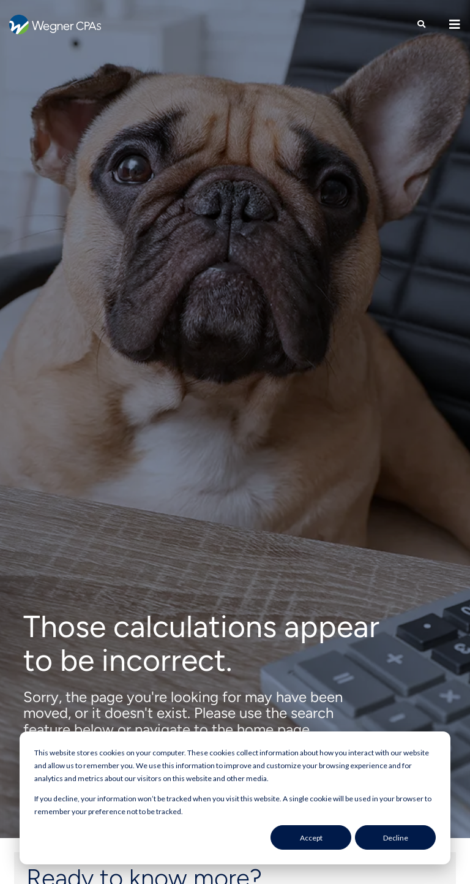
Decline (395, 837)
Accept (311, 837)
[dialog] (235, 797)
